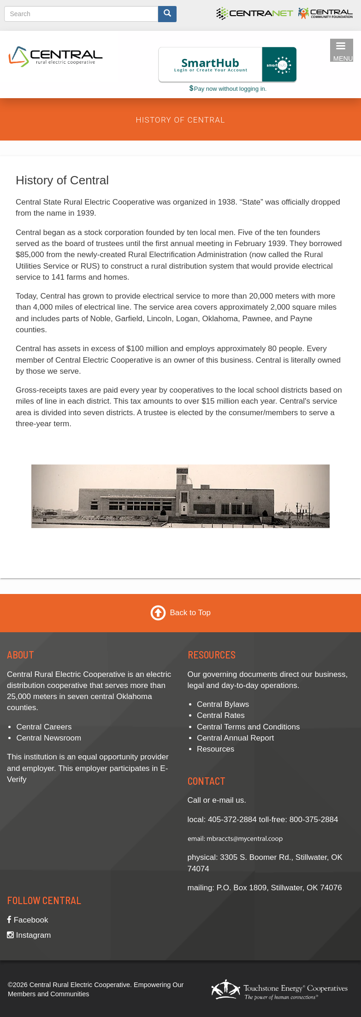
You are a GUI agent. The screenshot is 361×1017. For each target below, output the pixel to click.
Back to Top (190, 612)
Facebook (27, 920)
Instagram (29, 935)
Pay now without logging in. (227, 88)
